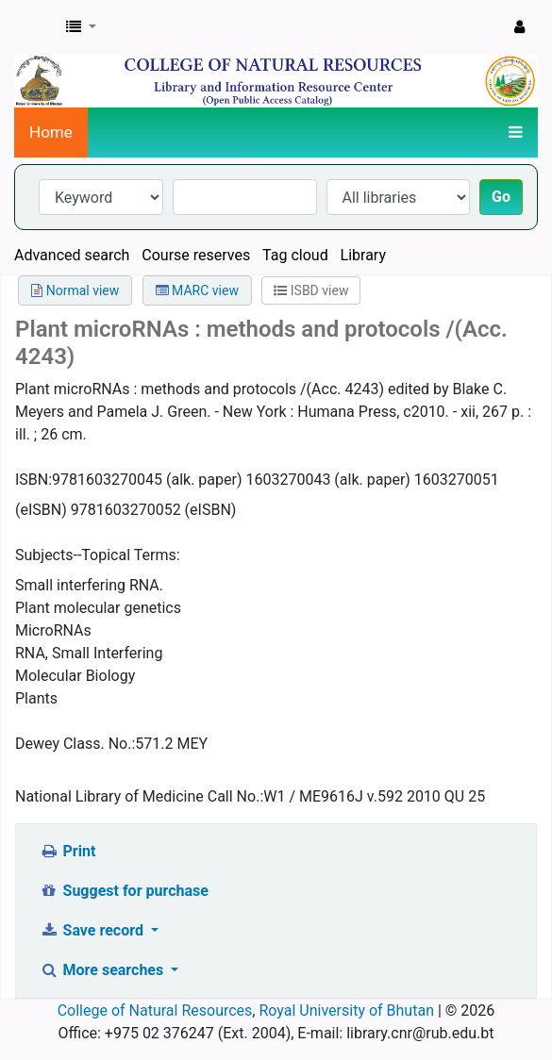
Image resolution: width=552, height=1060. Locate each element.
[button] (81, 27)
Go (501, 197)
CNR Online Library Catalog (35, 27)
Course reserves (196, 255)
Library (363, 255)
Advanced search (71, 255)
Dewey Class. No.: (75, 744)
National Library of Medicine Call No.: (139, 796)
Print (67, 851)
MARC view (197, 290)
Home (51, 132)
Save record (93, 930)
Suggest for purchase (124, 891)
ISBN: (33, 480)
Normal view (75, 290)
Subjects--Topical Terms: (97, 555)
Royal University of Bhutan (346, 1010)
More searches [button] (103, 970)
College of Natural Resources (155, 1010)
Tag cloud (295, 255)
